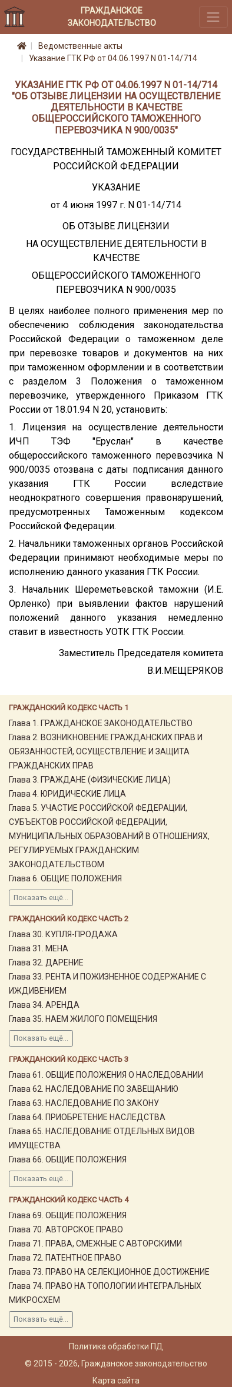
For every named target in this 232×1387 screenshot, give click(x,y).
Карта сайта (116, 1380)
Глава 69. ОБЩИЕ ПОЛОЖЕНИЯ (68, 1215)
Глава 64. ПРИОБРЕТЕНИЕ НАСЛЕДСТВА (87, 1117)
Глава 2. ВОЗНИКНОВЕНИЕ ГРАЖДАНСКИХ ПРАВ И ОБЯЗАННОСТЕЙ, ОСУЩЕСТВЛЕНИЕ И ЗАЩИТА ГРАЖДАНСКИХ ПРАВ (106, 751)
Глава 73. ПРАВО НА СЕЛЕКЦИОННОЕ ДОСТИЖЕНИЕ (109, 1271)
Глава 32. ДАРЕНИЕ (46, 962)
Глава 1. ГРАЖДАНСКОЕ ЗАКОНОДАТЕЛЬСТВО (101, 723)
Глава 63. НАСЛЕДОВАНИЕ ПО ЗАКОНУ (84, 1103)
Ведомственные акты (80, 46)
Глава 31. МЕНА (38, 948)
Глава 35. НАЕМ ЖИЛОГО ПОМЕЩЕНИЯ (83, 1019)
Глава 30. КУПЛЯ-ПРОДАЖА (63, 934)
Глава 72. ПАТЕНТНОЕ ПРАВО (65, 1257)
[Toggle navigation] (213, 16)
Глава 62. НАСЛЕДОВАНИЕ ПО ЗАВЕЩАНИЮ (93, 1089)
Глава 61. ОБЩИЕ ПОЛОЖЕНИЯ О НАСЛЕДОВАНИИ (106, 1074)
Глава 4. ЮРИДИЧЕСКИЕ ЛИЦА (67, 793)
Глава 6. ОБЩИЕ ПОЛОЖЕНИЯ (65, 878)
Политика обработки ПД (116, 1346)
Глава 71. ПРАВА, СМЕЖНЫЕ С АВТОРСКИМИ (95, 1243)
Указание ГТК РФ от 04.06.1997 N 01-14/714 (113, 58)
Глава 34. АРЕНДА (44, 1005)
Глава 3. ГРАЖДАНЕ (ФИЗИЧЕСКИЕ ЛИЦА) (90, 779)
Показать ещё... (41, 898)
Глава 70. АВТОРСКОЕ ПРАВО (66, 1229)
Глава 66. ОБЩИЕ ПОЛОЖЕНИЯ (68, 1159)
